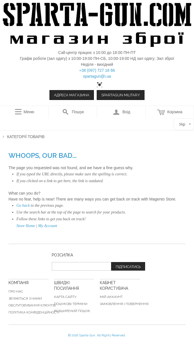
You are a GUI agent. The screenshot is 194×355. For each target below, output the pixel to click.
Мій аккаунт (111, 297)
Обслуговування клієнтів (32, 305)
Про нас (15, 291)
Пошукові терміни (70, 304)
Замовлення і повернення (124, 304)
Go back (23, 205)
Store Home (25, 226)
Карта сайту (65, 297)
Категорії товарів (26, 136)
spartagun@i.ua (97, 76)
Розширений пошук (72, 311)
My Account (47, 226)
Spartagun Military (120, 95)
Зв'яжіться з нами (25, 298)
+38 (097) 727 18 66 (97, 70)
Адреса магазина (71, 95)
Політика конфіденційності (33, 312)
